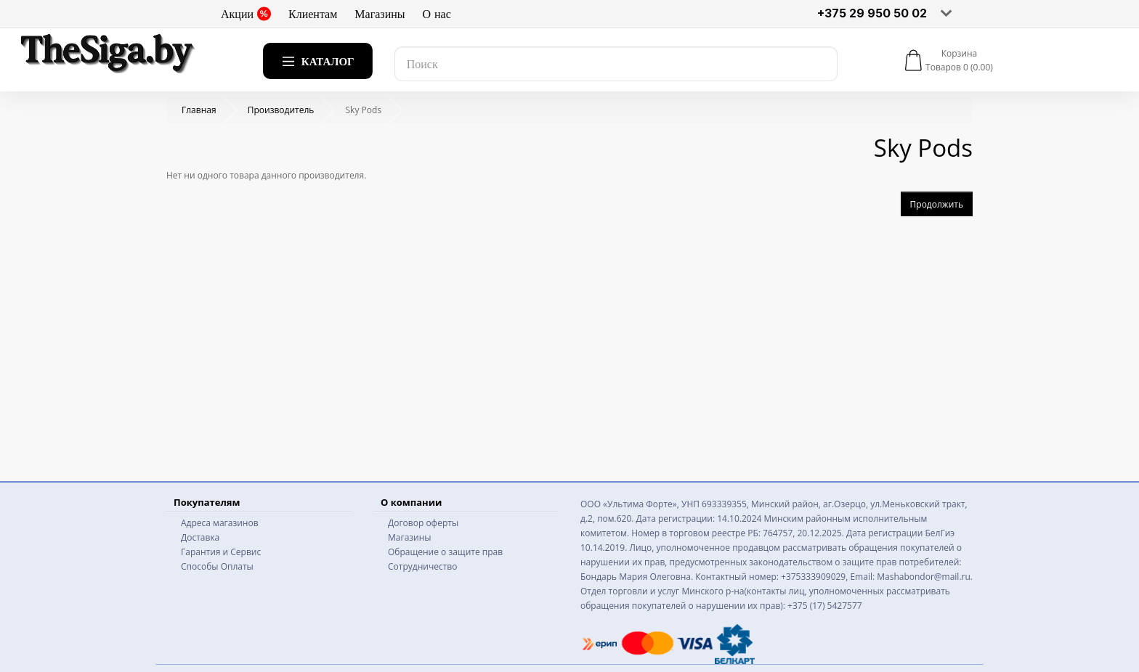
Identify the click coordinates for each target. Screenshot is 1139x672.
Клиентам (312, 14)
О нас (437, 14)
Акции (246, 13)
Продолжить (936, 204)
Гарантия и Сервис (221, 552)
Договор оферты (423, 523)
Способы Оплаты (217, 566)
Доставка (200, 537)
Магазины (379, 14)
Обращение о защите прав (445, 552)
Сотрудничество (422, 566)
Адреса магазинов (220, 523)
